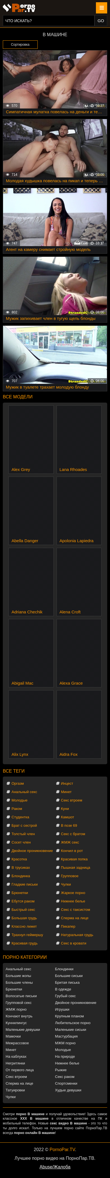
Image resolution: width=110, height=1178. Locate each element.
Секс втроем (71, 800)
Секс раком (65, 1077)
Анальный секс (24, 792)
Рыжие (61, 1070)
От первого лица (20, 1070)
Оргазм (18, 783)
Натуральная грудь (77, 935)
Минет (66, 792)
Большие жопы (18, 976)
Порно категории (25, 957)
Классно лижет (24, 926)
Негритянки (15, 1063)
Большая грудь (24, 918)
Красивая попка (74, 859)
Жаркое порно (73, 893)
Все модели (18, 396)
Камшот (67, 817)
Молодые (20, 800)
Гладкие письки (25, 884)
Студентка (20, 817)
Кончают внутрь (19, 1016)
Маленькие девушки (23, 1029)
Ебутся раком (23, 901)
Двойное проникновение (32, 851)
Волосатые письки (21, 996)
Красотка (19, 859)
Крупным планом (69, 1016)
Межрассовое (17, 1043)
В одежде (63, 989)
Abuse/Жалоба (55, 1167)
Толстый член (23, 834)
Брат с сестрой (24, 825)
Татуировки (15, 1090)
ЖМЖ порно (16, 1009)
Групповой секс (19, 1003)
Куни (65, 809)
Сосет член (21, 842)
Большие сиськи (69, 976)
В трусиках (21, 867)
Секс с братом (73, 834)
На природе (65, 1056)
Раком (17, 809)
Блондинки (64, 969)
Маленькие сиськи (70, 1029)
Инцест (67, 783)
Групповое (69, 876)
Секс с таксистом (75, 909)
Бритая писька (67, 982)
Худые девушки (68, 1090)
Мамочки (13, 1036)
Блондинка (21, 876)
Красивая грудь (25, 943)
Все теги (13, 771)
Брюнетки (20, 893)
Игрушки (62, 1009)
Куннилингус (16, 1023)
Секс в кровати (73, 943)
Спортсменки (66, 1083)
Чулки (66, 884)
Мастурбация (66, 1036)
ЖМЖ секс (70, 842)
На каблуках (16, 1056)
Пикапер (68, 926)
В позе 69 (69, 825)
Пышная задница (75, 867)
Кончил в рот (72, 851)
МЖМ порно (65, 1043)
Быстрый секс (23, 909)
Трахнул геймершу (27, 935)
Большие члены (19, 982)
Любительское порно (73, 1023)
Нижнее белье (73, 901)
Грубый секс (65, 996)
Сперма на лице (75, 918)
